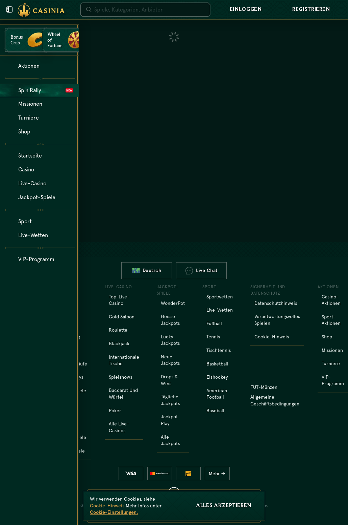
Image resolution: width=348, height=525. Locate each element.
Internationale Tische (124, 360)
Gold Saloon (121, 316)
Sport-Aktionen (331, 320)
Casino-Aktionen (331, 300)
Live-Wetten (219, 310)
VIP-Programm (333, 380)
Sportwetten (219, 296)
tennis (213, 336)
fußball (214, 323)
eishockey (217, 377)
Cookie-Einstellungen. (114, 512)
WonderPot (173, 303)
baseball (215, 410)
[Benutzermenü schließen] (9, 9)
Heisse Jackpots (170, 320)
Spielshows (120, 377)
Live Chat (201, 271)
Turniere (331, 363)
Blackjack (119, 343)
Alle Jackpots (170, 440)
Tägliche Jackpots (170, 400)
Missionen (332, 350)
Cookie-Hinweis (271, 336)
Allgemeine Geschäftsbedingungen (274, 400)
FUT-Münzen (263, 387)
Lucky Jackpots (170, 340)
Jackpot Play (169, 420)
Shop (327, 336)
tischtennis (218, 350)
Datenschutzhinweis (275, 303)
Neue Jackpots (170, 360)
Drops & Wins (169, 380)
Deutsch (146, 270)
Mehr (219, 473)
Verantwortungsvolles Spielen (277, 320)
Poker (115, 410)
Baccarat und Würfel (123, 393)
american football (216, 394)
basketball (217, 363)
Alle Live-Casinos (119, 427)
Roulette (118, 330)
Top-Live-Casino (119, 300)
